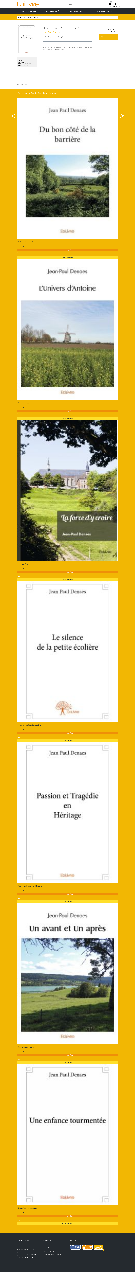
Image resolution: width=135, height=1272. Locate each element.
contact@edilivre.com (27, 1257)
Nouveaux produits (49, 1245)
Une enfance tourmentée (27, 1208)
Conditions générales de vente (52, 1254)
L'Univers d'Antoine (24, 403)
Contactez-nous (48, 1248)
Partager (19, 71)
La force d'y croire (24, 564)
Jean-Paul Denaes (51, 32)
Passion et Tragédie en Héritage (29, 886)
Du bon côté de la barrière (27, 242)
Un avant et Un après (25, 1047)
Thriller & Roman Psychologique (54, 37)
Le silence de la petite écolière (29, 725)
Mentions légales (49, 1251)
